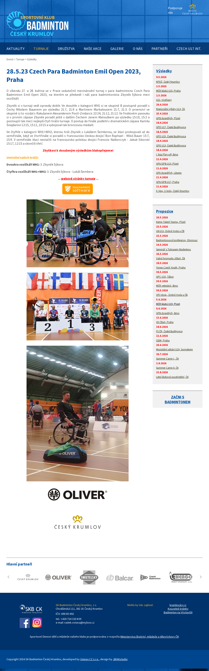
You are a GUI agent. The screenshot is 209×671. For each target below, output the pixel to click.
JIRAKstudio (120, 659)
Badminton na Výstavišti (178, 612)
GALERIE (117, 48)
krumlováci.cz (178, 605)
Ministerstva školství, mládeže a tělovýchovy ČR (149, 636)
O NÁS (137, 48)
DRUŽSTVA (66, 48)
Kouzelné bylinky (178, 608)
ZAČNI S (177, 397)
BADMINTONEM (177, 401)
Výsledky (164, 70)
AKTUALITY (15, 48)
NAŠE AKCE (92, 48)
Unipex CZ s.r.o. (89, 659)
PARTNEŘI (159, 48)
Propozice (164, 211)
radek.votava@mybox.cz (79, 622)
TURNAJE (41, 48)
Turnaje (20, 59)
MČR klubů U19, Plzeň (168, 304)
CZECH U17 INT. (189, 48)
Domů (10, 59)
